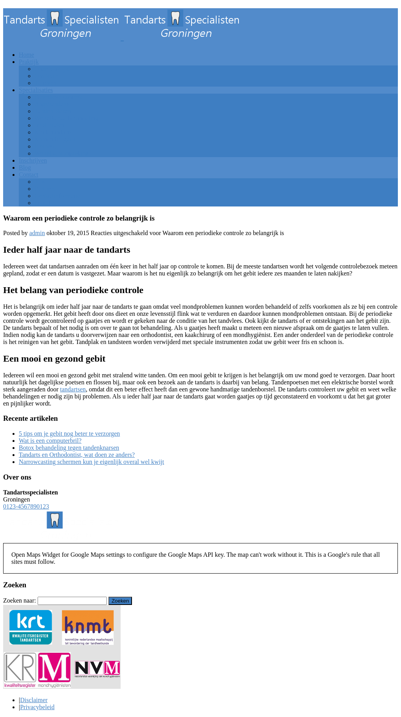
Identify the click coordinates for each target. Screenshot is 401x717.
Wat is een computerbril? (50, 440)
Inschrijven (33, 160)
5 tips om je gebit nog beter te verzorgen (69, 433)
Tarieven (45, 83)
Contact (28, 174)
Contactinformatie (57, 195)
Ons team (46, 75)
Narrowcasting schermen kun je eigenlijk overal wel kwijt (91, 461)
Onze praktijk (51, 68)
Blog (25, 167)
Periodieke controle (58, 97)
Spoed (42, 202)
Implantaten (49, 125)
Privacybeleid (37, 707)
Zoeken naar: (19, 600)
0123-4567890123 (26, 506)
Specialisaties (36, 90)
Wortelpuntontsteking (61, 153)
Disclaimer (33, 700)
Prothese (45, 146)
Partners (44, 188)
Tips (39, 181)
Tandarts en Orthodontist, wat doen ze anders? (77, 454)
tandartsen (73, 389)
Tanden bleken (52, 111)
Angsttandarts (51, 104)
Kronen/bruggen (55, 139)
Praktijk (29, 61)
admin (37, 233)
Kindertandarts (53, 132)
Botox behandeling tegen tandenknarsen (69, 447)
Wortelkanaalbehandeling (66, 118)
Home (26, 54)
